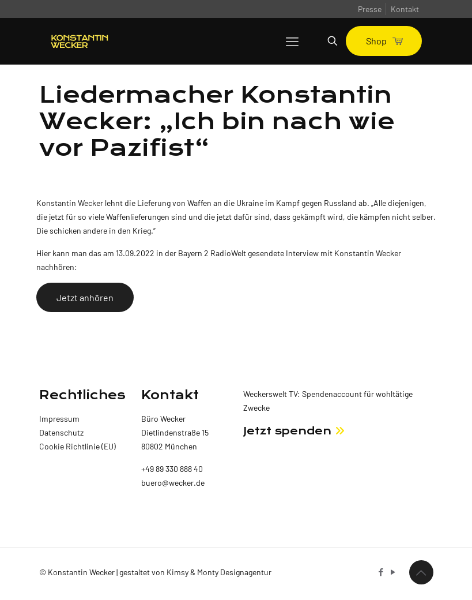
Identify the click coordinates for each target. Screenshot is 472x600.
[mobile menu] (292, 41)
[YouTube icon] (393, 572)
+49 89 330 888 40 (172, 469)
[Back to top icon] (421, 572)
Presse (370, 9)
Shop (384, 40)
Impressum (59, 418)
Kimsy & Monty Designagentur (219, 572)
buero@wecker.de (173, 482)
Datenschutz (61, 432)
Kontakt (405, 9)
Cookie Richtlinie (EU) (77, 446)
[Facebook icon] (381, 572)
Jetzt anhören (85, 297)
